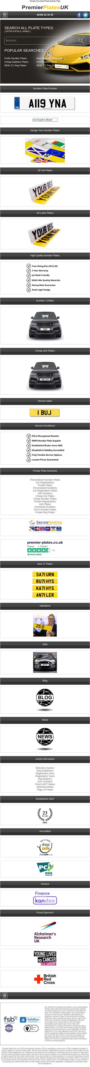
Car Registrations (45, 482)
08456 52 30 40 (45, 14)
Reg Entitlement (45, 770)
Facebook (79, 15)
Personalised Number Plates (45, 479)
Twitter (85, 15)
